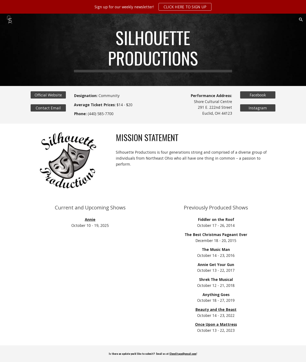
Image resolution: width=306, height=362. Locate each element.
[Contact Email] (48, 108)
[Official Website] (48, 95)
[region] (153, 7)
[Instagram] (257, 108)
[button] (301, 19)
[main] (153, 50)
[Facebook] (257, 95)
